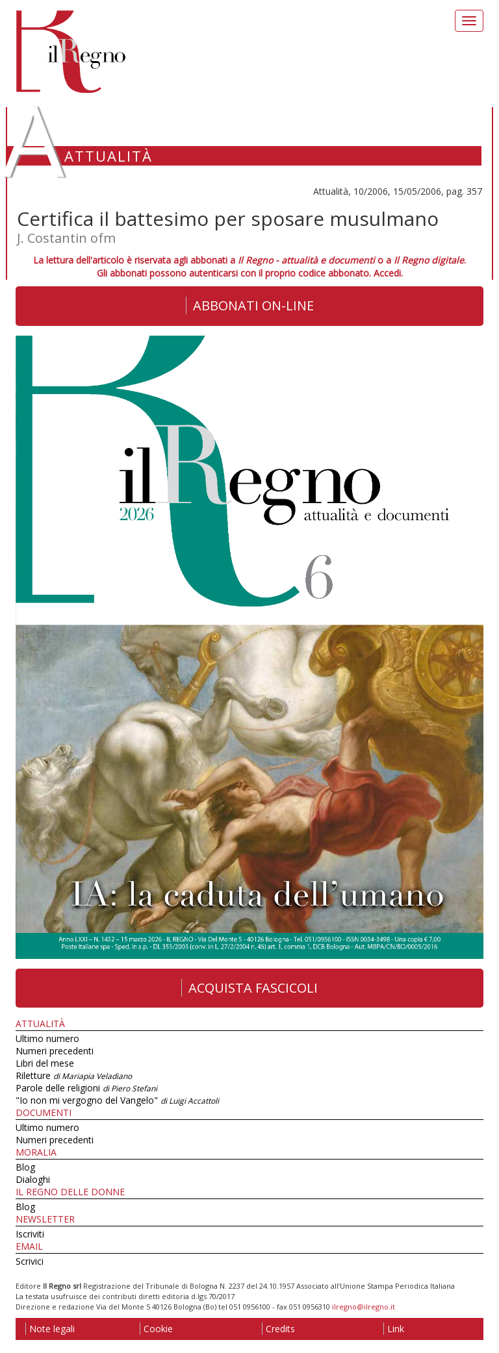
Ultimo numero (47, 1038)
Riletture (74, 1075)
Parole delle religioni (86, 1088)
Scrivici (30, 1261)
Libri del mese (45, 1063)
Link (393, 1328)
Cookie (156, 1328)
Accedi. (388, 273)
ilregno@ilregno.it (363, 1306)
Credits (278, 1328)
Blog (25, 1167)
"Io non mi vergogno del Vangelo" (117, 1100)
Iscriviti (30, 1234)
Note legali (50, 1328)
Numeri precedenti (55, 1051)
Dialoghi (33, 1179)
